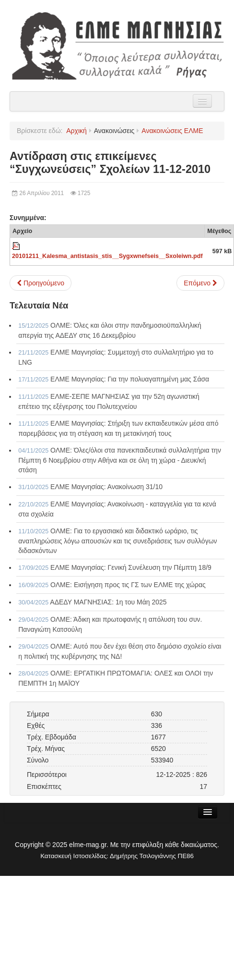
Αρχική (76, 131)
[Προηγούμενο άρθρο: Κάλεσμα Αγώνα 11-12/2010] (40, 283)
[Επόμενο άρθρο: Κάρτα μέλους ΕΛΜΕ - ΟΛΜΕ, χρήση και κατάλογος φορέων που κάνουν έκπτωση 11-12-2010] (200, 283)
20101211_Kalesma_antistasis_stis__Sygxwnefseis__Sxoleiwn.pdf (107, 256)
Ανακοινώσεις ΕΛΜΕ (172, 131)
